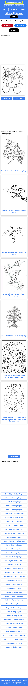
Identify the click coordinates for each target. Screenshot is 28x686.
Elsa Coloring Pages (14, 588)
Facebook (20, 25)
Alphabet (9, 6)
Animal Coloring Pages (14, 643)
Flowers (9, 13)
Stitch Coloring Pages (14, 509)
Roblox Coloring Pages (14, 631)
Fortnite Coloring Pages (14, 592)
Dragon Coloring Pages (14, 608)
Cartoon (19, 13)
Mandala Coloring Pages (14, 572)
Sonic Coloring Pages (14, 521)
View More (18, 99)
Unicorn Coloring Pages (14, 498)
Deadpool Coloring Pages (14, 623)
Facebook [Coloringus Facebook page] (14, 680)
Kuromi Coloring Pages (14, 647)
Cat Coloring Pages (14, 537)
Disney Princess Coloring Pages (14, 541)
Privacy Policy (10, 682)
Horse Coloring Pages (14, 584)
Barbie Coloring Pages (14, 553)
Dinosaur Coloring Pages (14, 525)
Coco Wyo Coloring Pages (14, 561)
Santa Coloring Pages (14, 545)
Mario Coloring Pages (14, 604)
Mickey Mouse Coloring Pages (14, 635)
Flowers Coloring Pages (14, 557)
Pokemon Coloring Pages (14, 517)
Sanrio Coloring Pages (14, 616)
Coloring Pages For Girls (14, 600)
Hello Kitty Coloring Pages (14, 494)
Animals (14, 9)
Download (6, 99)
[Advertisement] (14, 50)
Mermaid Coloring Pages (14, 568)
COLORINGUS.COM (14, 2)
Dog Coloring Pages (14, 564)
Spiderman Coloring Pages (14, 513)
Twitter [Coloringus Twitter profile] (19, 680)
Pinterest (7, 25)
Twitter (14, 30)
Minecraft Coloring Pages (14, 549)
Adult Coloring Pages (14, 502)
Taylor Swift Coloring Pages (14, 639)
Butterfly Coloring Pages (14, 596)
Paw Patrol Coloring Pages (14, 529)
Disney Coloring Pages (14, 580)
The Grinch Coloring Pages (14, 533)
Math (5, 9)
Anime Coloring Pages (14, 627)
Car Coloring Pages (14, 612)
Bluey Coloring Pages (14, 506)
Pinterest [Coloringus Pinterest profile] (24, 680)
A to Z (14, 16)
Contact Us (18, 682)
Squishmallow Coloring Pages (14, 576)
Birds (23, 9)
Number (19, 6)
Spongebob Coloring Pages (14, 619)
